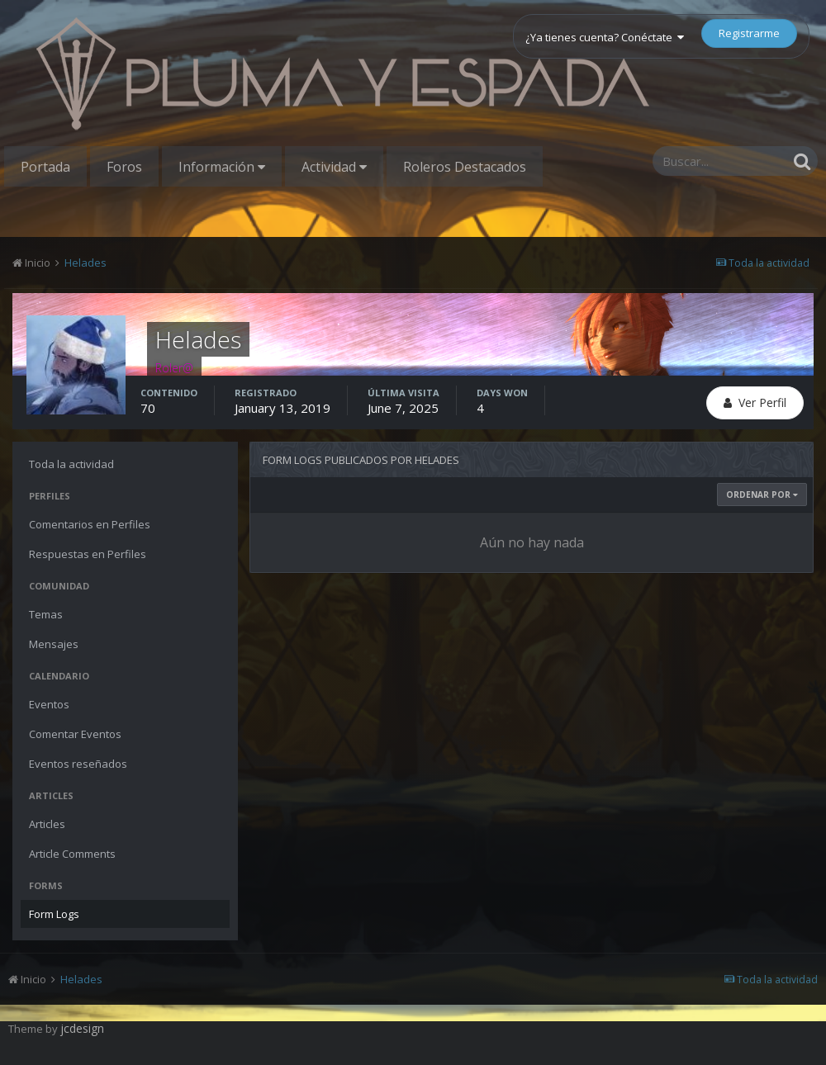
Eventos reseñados (78, 763)
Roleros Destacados (464, 167)
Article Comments (72, 853)
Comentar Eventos (75, 734)
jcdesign (82, 1028)
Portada (45, 167)
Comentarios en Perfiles (89, 524)
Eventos (49, 704)
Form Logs (54, 913)
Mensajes (53, 644)
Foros (124, 167)
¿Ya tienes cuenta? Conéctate (604, 37)
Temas (46, 614)
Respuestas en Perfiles (87, 554)
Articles (47, 823)
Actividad (334, 167)
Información (221, 167)
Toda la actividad (71, 464)
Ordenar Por (762, 494)
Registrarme (749, 33)
